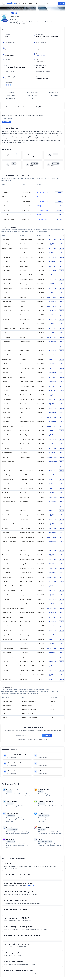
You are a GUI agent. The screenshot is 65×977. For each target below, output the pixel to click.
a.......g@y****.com (51, 643)
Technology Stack (11, 98)
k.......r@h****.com (51, 506)
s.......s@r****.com (51, 417)
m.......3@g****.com (52, 555)
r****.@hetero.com (42, 219)
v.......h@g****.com (51, 621)
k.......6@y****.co (51, 652)
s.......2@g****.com (51, 564)
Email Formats (11, 95)
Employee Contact (54, 92)
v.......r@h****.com (51, 306)
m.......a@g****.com (52, 346)
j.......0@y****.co (51, 386)
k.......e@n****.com (51, 430)
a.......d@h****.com (51, 488)
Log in (54, 3)
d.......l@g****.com (51, 301)
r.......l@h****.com (51, 581)
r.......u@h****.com (51, 297)
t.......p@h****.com (51, 603)
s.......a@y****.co (51, 426)
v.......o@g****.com (51, 479)
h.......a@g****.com (51, 244)
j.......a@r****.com (51, 439)
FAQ (30, 3)
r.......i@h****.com (51, 483)
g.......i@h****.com (51, 248)
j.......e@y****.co (51, 377)
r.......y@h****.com (51, 324)
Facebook (29, 973)
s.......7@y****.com (51, 279)
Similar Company (53, 95)
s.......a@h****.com (51, 448)
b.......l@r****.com (51, 443)
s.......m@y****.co (51, 452)
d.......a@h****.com (51, 639)
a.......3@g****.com (51, 679)
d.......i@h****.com (51, 239)
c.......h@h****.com (51, 577)
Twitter (24, 973)
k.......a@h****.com (51, 408)
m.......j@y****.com (51, 381)
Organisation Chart (32, 92)
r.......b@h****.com (51, 590)
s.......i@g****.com (51, 550)
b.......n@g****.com (52, 395)
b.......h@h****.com (51, 261)
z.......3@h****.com (51, 519)
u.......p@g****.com (52, 457)
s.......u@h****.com (51, 412)
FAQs (32, 98)
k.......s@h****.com (51, 288)
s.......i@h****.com (51, 337)
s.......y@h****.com (51, 475)
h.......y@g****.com (51, 492)
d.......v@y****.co (51, 266)
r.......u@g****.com (51, 328)
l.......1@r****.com (51, 315)
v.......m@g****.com (52, 515)
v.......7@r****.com (51, 612)
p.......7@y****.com (52, 497)
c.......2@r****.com (51, 470)
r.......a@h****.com (51, 275)
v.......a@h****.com (51, 421)
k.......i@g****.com (51, 252)
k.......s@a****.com (51, 372)
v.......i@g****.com (51, 528)
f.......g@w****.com (51, 332)
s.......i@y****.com (51, 599)
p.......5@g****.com (52, 661)
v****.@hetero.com (42, 214)
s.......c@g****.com (51, 657)
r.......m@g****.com (51, 350)
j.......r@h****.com (51, 257)
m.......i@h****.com (51, 670)
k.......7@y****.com (51, 368)
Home (18, 3)
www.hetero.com (40, 55)
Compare (38, 3)
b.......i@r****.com (51, 617)
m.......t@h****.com (51, 270)
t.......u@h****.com (51, 292)
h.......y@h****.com (51, 319)
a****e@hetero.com (42, 201)
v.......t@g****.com (51, 559)
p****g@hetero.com (42, 210)
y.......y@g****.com (51, 608)
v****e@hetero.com (42, 192)
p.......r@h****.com (51, 355)
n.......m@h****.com (52, 461)
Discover (46, 3)
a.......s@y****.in (51, 284)
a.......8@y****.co (51, 404)
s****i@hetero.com (42, 188)
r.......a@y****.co (51, 390)
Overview (11, 92)
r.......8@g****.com (51, 466)
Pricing (25, 3)
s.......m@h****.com (52, 541)
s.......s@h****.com (51, 626)
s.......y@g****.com (51, 364)
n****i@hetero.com (42, 197)
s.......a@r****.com (51, 546)
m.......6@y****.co (51, 399)
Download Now (6, 121)
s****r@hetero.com (42, 206)
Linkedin (20, 973)
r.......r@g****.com (51, 675)
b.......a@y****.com (51, 510)
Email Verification (32, 95)
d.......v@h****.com (51, 524)
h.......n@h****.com (51, 595)
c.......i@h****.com (51, 586)
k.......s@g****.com (51, 501)
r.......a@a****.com (51, 341)
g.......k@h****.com (51, 359)
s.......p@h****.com (51, 630)
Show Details (59, 188)
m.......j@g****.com (51, 635)
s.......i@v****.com (51, 310)
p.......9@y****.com (52, 568)
